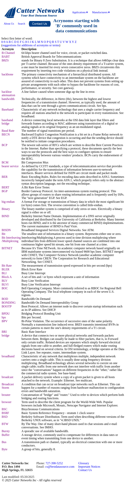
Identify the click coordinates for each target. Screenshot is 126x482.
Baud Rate (8, 130)
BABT (6, 56)
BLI (4, 273)
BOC (5, 288)
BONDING (9, 302)
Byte (4, 449)
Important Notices (89, 466)
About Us (9, 23)
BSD (5, 416)
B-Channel (8, 52)
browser (7, 402)
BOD (5, 298)
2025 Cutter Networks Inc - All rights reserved (33, 480)
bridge (5, 335)
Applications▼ (80, 12)
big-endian (8, 201)
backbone (7, 74)
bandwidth (8, 99)
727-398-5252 (54, 463)
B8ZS (5, 60)
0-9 (3, 41)
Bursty (6, 431)
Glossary (83, 463)
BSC (4, 409)
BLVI (5, 284)
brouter (6, 394)
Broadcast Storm (8, 386)
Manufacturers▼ (101, 12)
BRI (4, 331)
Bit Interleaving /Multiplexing (11, 239)
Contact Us (85, 470)
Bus (4, 442)
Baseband (7, 109)
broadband (8, 356)
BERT (5, 187)
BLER (5, 269)
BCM (5, 162)
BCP (4, 145)
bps (4, 317)
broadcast (7, 377)
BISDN (6, 230)
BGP (5, 191)
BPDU (6, 313)
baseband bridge (7, 121)
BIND (5, 216)
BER (5, 176)
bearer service (10, 166)
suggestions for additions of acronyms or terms (30, 45)
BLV (5, 280)
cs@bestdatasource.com (59, 466)
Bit (4, 233)
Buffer (5, 434)
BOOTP (7, 306)
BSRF (5, 413)
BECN (6, 134)
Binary (6, 208)
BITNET (7, 248)
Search (21, 23)
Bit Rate (7, 265)
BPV (5, 321)
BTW (5, 424)
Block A (7, 277)
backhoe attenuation (8, 93)
